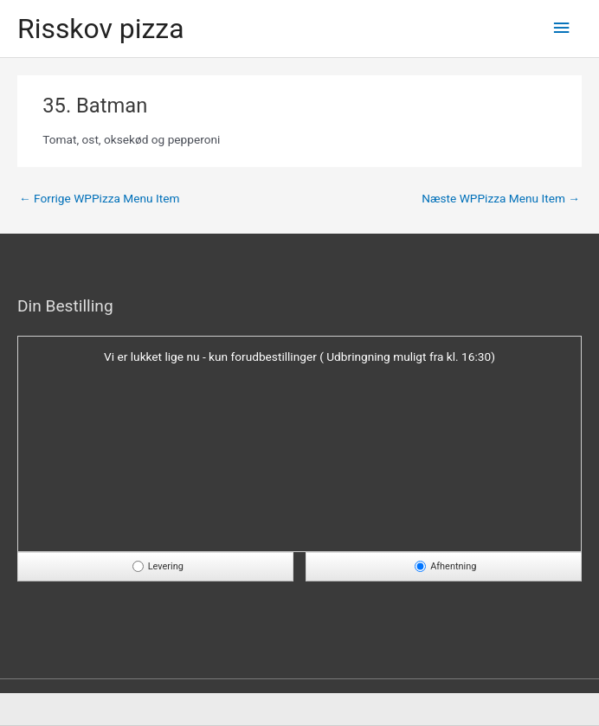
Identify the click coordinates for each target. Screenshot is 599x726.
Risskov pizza (100, 28)
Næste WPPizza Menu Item (501, 198)
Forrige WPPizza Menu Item (99, 198)
